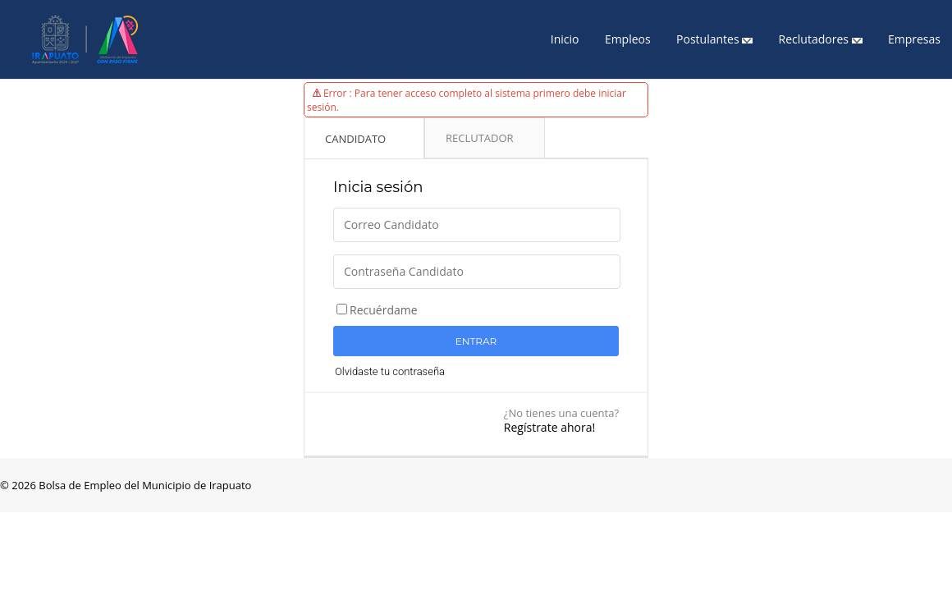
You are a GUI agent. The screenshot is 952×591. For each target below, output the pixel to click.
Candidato (355, 138)
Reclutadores (821, 39)
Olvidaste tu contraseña (390, 371)
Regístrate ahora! (549, 427)
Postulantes (714, 39)
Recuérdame (384, 310)
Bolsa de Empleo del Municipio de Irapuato (143, 485)
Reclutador (480, 138)
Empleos (628, 39)
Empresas (914, 39)
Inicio (565, 39)
